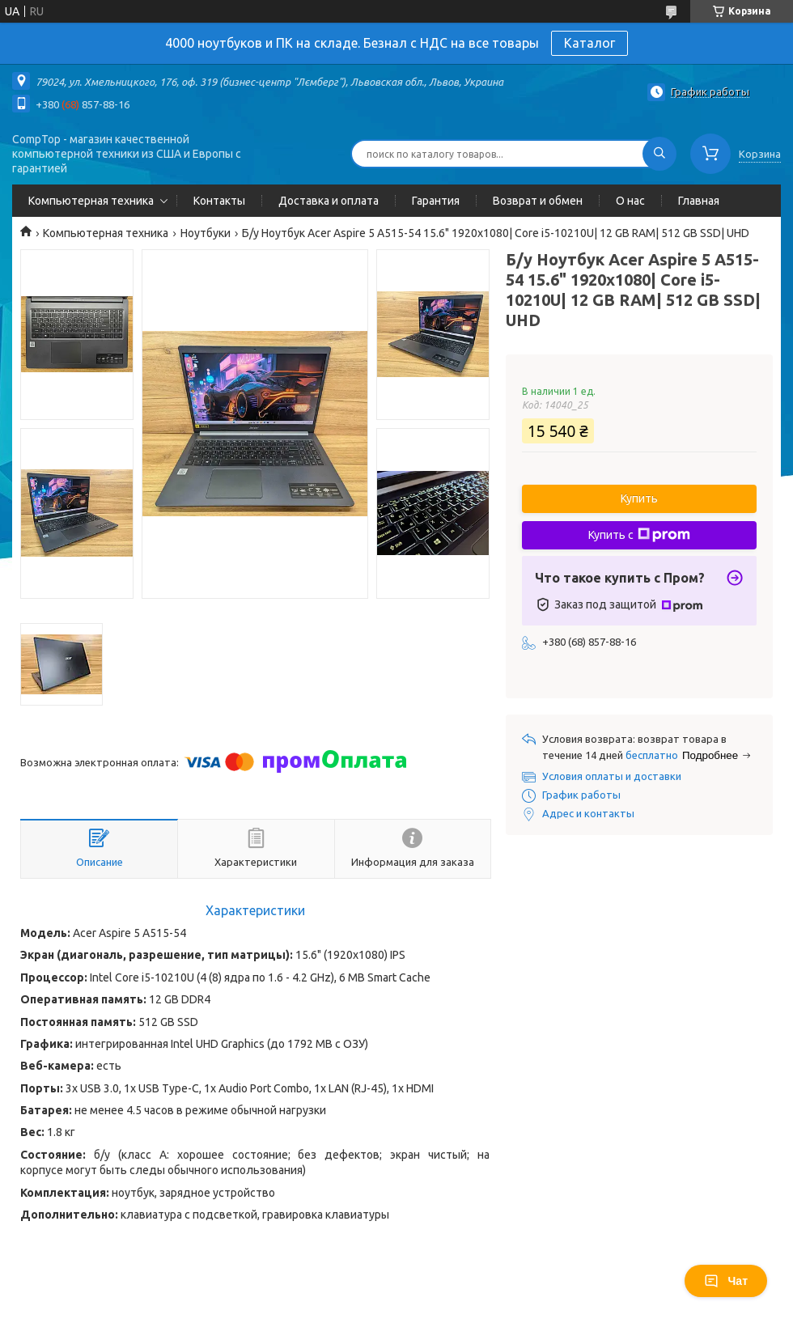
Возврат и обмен (538, 200)
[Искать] (659, 154)
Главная (698, 200)
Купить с (639, 535)
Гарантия (436, 200)
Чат (726, 1281)
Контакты (219, 200)
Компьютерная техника (91, 200)
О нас (630, 200)
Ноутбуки (205, 233)
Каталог (589, 43)
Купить (639, 498)
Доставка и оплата (328, 200)
